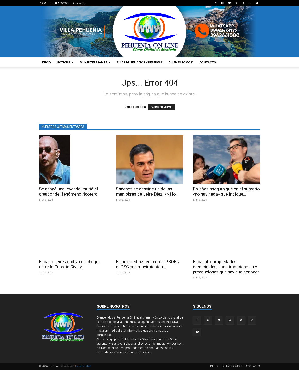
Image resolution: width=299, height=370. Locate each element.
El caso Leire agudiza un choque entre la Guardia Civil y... (70, 264)
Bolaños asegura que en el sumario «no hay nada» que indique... (226, 191)
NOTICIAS (65, 62)
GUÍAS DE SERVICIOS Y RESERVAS (139, 62)
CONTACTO (79, 2)
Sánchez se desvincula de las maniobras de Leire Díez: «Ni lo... (147, 191)
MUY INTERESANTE (95, 62)
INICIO (42, 2)
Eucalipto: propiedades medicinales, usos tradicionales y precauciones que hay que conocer (226, 267)
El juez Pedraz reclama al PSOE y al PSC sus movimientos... (147, 264)
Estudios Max (83, 366)
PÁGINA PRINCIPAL (161, 107)
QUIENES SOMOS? (59, 2)
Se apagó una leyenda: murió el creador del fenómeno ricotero (68, 191)
